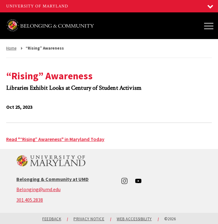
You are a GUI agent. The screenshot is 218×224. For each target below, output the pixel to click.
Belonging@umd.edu (38, 189)
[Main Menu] (208, 25)
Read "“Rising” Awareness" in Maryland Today (55, 139)
